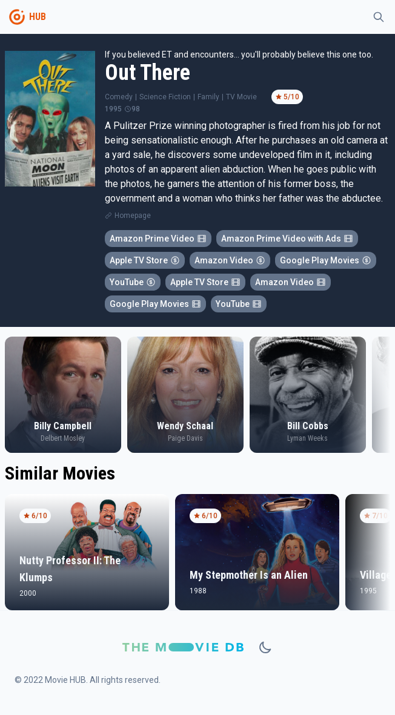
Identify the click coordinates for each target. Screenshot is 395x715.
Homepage (133, 215)
